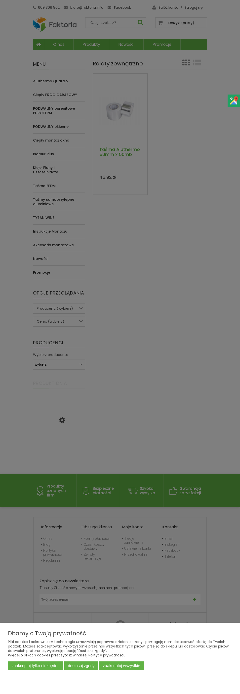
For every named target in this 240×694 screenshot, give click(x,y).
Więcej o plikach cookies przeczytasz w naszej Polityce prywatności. (66, 655)
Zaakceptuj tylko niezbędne (36, 665)
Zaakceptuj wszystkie (121, 665)
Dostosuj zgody (81, 665)
